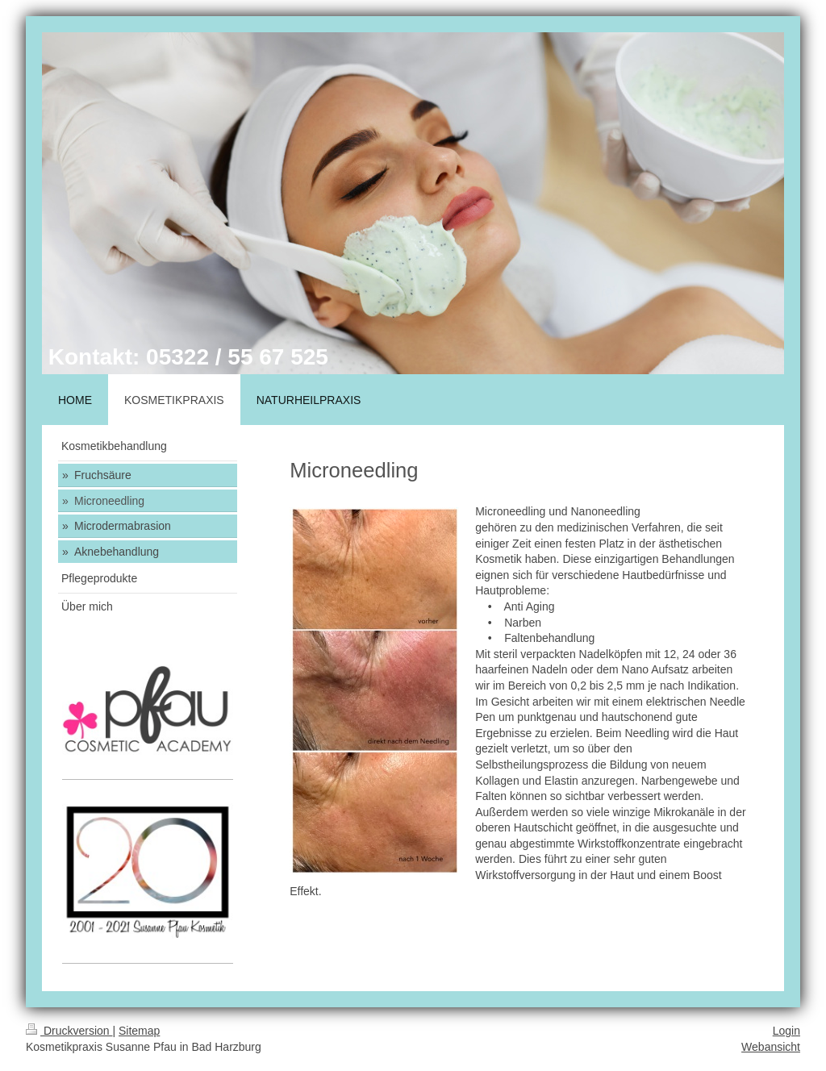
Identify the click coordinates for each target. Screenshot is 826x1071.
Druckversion (69, 1030)
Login (786, 1030)
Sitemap (139, 1030)
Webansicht (770, 1046)
